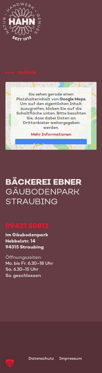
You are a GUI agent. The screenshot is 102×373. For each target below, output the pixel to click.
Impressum (70, 358)
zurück (27, 72)
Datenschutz (41, 358)
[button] (10, 363)
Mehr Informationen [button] (51, 134)
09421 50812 (27, 226)
